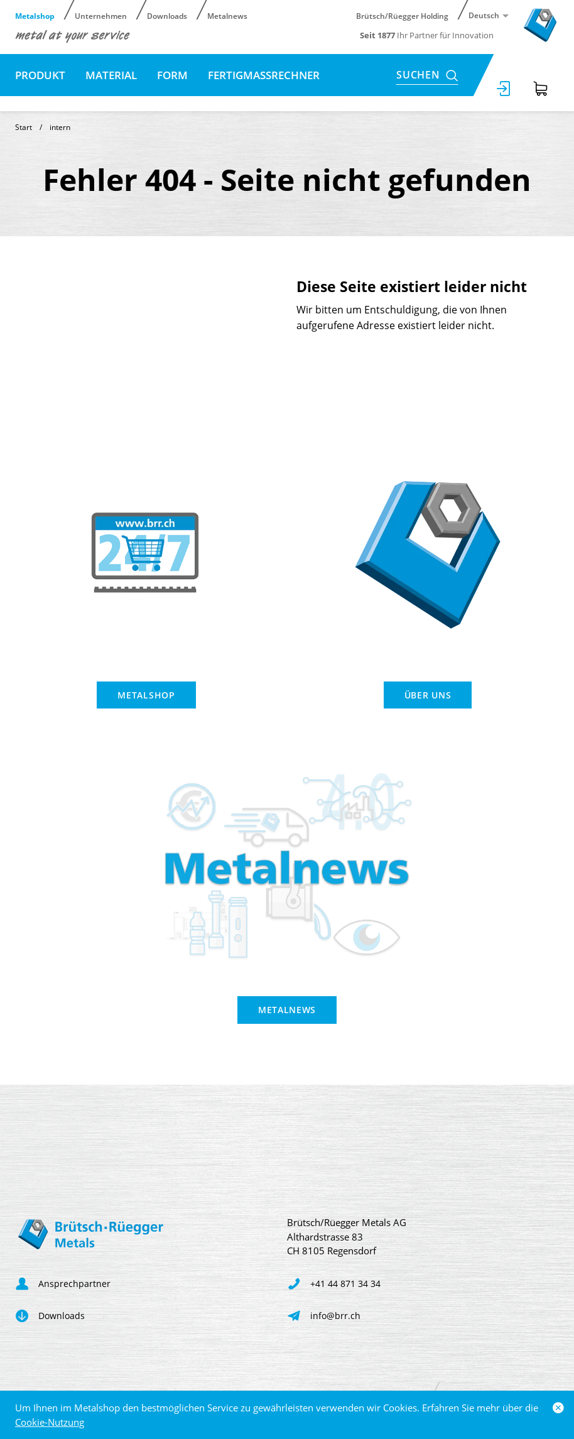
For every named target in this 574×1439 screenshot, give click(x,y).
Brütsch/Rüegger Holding (402, 15)
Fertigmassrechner (264, 75)
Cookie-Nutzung (49, 1422)
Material (111, 75)
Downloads (167, 15)
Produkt (40, 75)
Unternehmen (101, 15)
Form (172, 75)
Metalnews (227, 15)
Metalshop (35, 15)
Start (23, 127)
